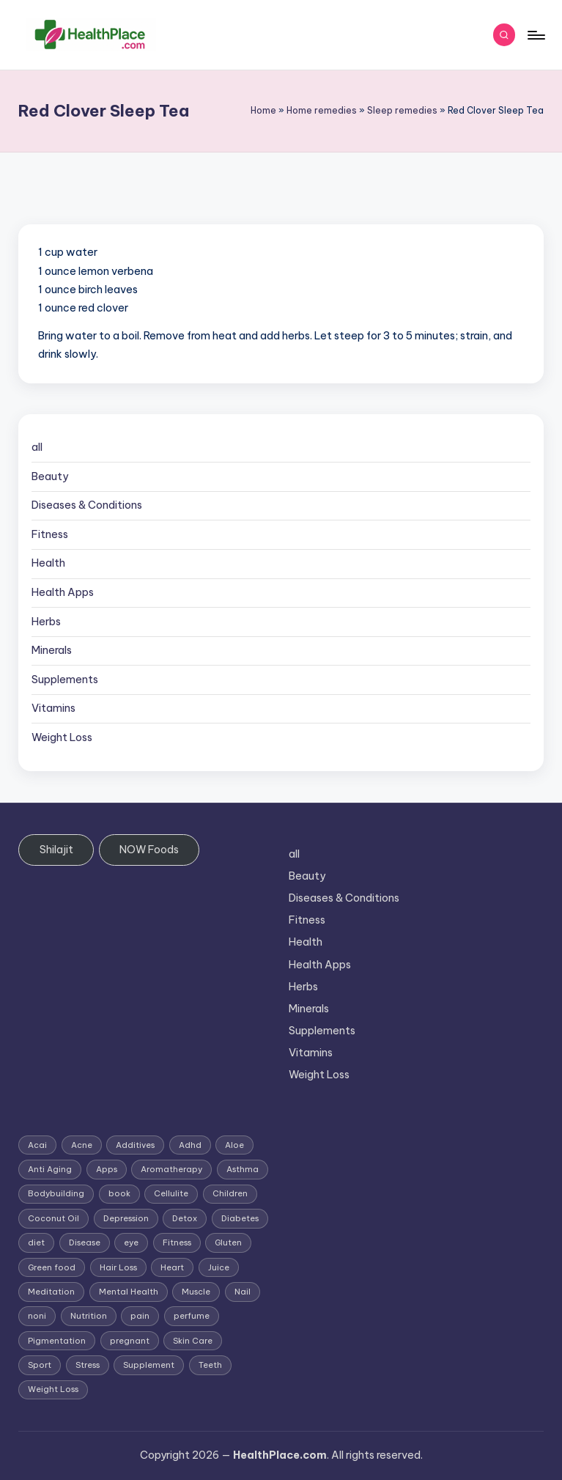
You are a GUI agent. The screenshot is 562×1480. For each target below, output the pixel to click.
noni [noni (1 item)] (37, 1316)
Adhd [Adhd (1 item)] (190, 1145)
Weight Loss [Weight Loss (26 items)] (53, 1389)
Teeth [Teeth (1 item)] (210, 1365)
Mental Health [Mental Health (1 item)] (128, 1291)
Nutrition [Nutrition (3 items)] (88, 1316)
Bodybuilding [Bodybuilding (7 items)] (56, 1193)
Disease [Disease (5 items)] (84, 1242)
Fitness (50, 534)
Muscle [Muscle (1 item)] (196, 1291)
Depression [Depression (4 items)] (126, 1218)
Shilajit (56, 849)
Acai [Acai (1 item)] (37, 1145)
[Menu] (535, 35)
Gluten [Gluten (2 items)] (228, 1242)
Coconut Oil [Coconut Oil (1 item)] (53, 1218)
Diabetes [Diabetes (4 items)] (240, 1218)
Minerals (52, 650)
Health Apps (63, 592)
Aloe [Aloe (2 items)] (234, 1145)
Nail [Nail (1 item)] (242, 1291)
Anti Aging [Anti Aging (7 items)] (50, 1169)
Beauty (50, 476)
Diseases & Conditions (87, 505)
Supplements (65, 679)
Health (48, 563)
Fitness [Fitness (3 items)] (177, 1242)
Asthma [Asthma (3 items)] (242, 1169)
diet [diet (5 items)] (36, 1242)
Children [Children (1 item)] (230, 1193)
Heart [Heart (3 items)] (172, 1267)
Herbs (46, 621)
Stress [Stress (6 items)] (87, 1365)
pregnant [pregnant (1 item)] (129, 1341)
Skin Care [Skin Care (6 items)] (192, 1341)
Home (263, 110)
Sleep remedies (402, 110)
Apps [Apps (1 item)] (106, 1169)
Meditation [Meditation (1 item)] (51, 1291)
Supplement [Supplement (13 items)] (148, 1365)
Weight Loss (62, 737)
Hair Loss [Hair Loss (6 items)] (118, 1267)
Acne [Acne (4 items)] (81, 1145)
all (37, 447)
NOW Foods (149, 849)
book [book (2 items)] (119, 1193)
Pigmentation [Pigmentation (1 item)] (57, 1341)
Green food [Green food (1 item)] (51, 1267)
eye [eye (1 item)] (131, 1242)
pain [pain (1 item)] (139, 1316)
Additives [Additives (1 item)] (135, 1145)
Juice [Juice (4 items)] (218, 1267)
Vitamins (53, 708)
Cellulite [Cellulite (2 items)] (171, 1193)
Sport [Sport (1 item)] (39, 1365)
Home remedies (321, 110)
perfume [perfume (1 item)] (192, 1316)
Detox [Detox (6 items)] (184, 1218)
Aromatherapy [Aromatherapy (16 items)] (171, 1169)
